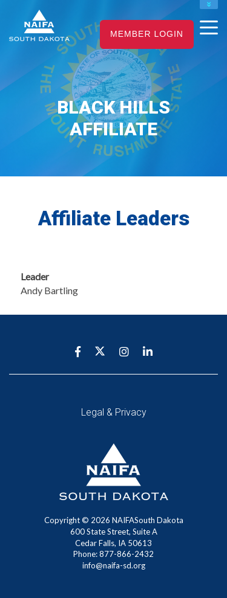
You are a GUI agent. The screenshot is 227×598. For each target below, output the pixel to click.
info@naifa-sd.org (113, 565)
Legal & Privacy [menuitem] (113, 412)
